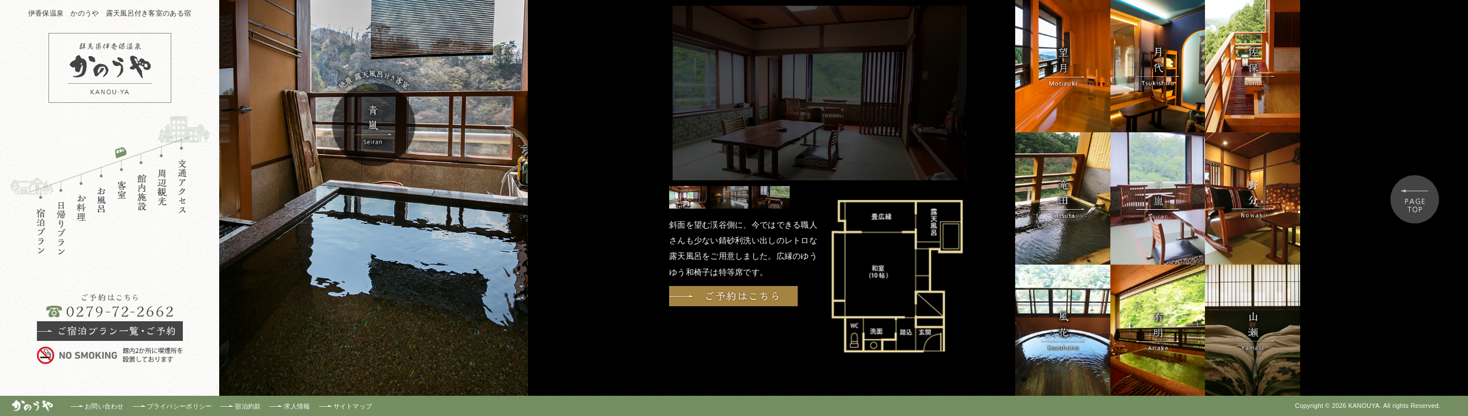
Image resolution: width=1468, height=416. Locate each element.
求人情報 (297, 406)
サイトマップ (353, 406)
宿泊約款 (248, 406)
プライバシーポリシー (179, 406)
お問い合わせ (104, 406)
